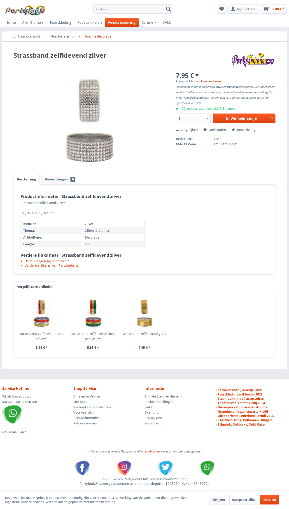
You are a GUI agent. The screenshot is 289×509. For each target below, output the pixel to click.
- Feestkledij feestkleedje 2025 (239, 394)
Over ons (151, 412)
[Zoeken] (168, 9)
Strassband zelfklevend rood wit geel (41, 335)
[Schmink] (149, 22)
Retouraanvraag (85, 423)
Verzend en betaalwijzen (92, 407)
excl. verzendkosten (210, 81)
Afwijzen (218, 499)
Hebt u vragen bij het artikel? (45, 261)
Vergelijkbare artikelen (35, 286)
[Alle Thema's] (33, 22)
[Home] (10, 22)
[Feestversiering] (122, 22)
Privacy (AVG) (154, 418)
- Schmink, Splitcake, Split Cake (240, 424)
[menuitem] (133, 9)
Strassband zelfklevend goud (144, 333)
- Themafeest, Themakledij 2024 (240, 403)
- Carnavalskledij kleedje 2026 (239, 390)
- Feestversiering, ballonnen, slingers (244, 420)
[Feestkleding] (61, 22)
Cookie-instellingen (159, 402)
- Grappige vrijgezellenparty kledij (242, 411)
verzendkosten (150, 451)
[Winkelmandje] (274, 9)
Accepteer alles (243, 499)
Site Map (80, 402)
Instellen (269, 499)
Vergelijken (187, 130)
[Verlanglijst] (221, 9)
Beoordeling (243, 130)
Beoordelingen (60, 179)
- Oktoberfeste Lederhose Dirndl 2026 (245, 416)
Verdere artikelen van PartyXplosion (50, 265)
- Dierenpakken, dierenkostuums (241, 407)
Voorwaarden (83, 412)
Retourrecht (153, 423)
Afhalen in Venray (86, 396)
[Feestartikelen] (90, 22)
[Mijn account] (243, 9)
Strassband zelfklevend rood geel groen (93, 335)
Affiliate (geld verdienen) (163, 396)
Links (148, 407)
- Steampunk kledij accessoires (240, 398)
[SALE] (167, 22)
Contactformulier (86, 418)
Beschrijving (26, 179)
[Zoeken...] (133, 9)
